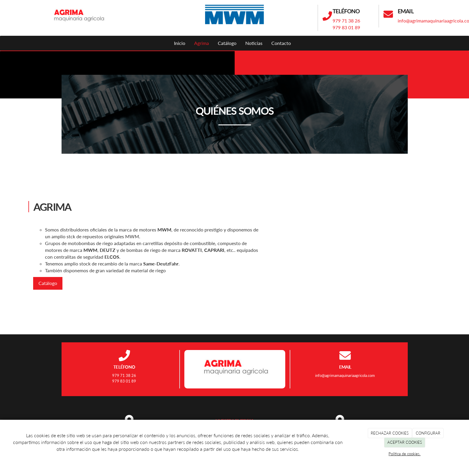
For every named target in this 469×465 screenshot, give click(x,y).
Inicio (179, 43)
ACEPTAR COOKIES (404, 442)
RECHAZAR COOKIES (390, 433)
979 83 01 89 (346, 27)
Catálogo (227, 43)
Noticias (253, 43)
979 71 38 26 (346, 20)
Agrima (201, 43)
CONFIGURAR (428, 433)
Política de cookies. (404, 453)
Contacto (281, 43)
